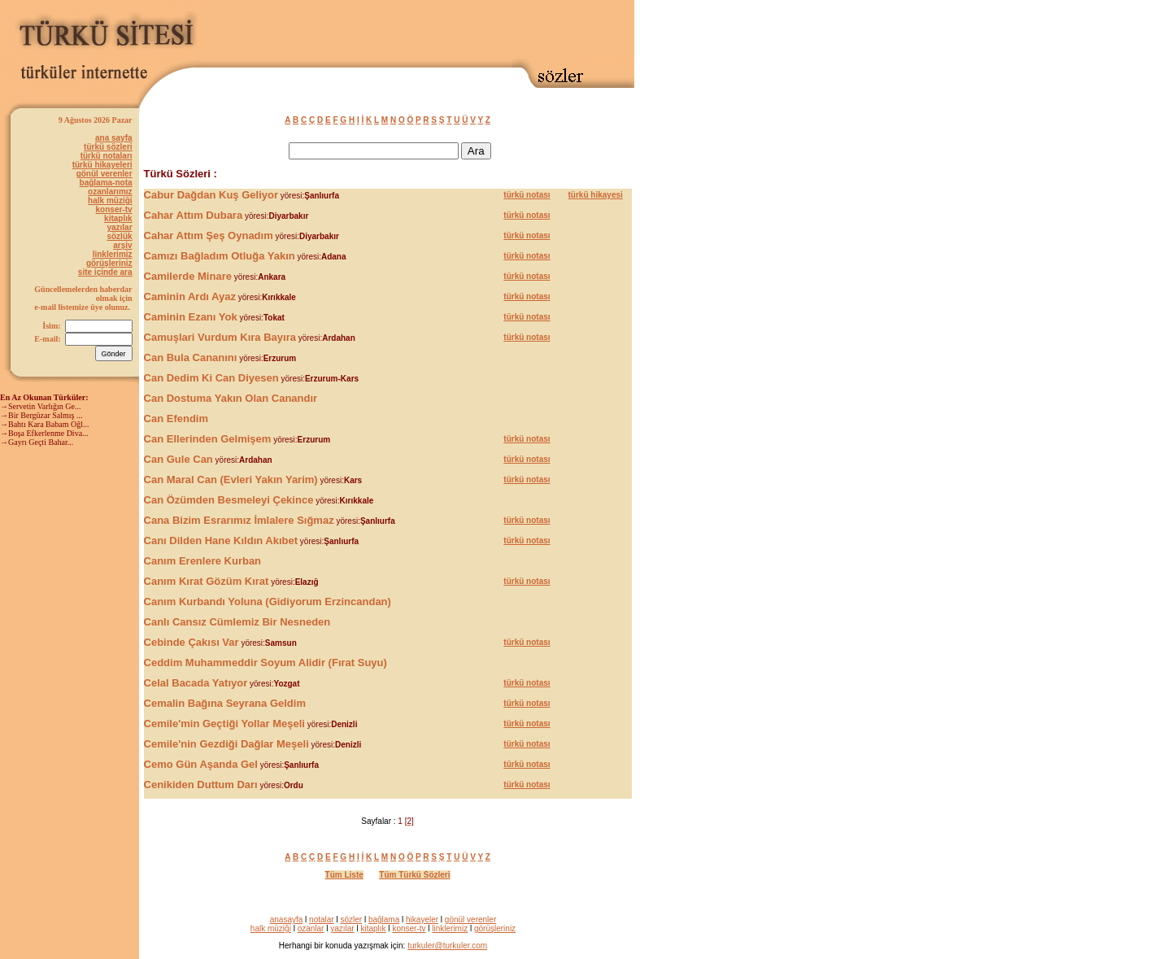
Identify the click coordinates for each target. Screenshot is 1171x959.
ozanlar (311, 928)
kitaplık (118, 218)
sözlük (119, 236)
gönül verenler (104, 173)
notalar (321, 919)
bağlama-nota (106, 182)
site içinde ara (105, 272)
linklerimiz (113, 254)
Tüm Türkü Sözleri (414, 874)
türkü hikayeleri (102, 164)
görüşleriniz (109, 263)
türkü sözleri (108, 146)
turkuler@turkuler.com (447, 945)
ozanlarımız (110, 191)
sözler (351, 919)
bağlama (383, 919)
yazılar (119, 227)
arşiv (122, 245)
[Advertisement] (444, 30)
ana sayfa (114, 137)
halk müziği (110, 200)
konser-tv (114, 209)
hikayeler (422, 919)
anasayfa (286, 919)
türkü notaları (107, 155)
